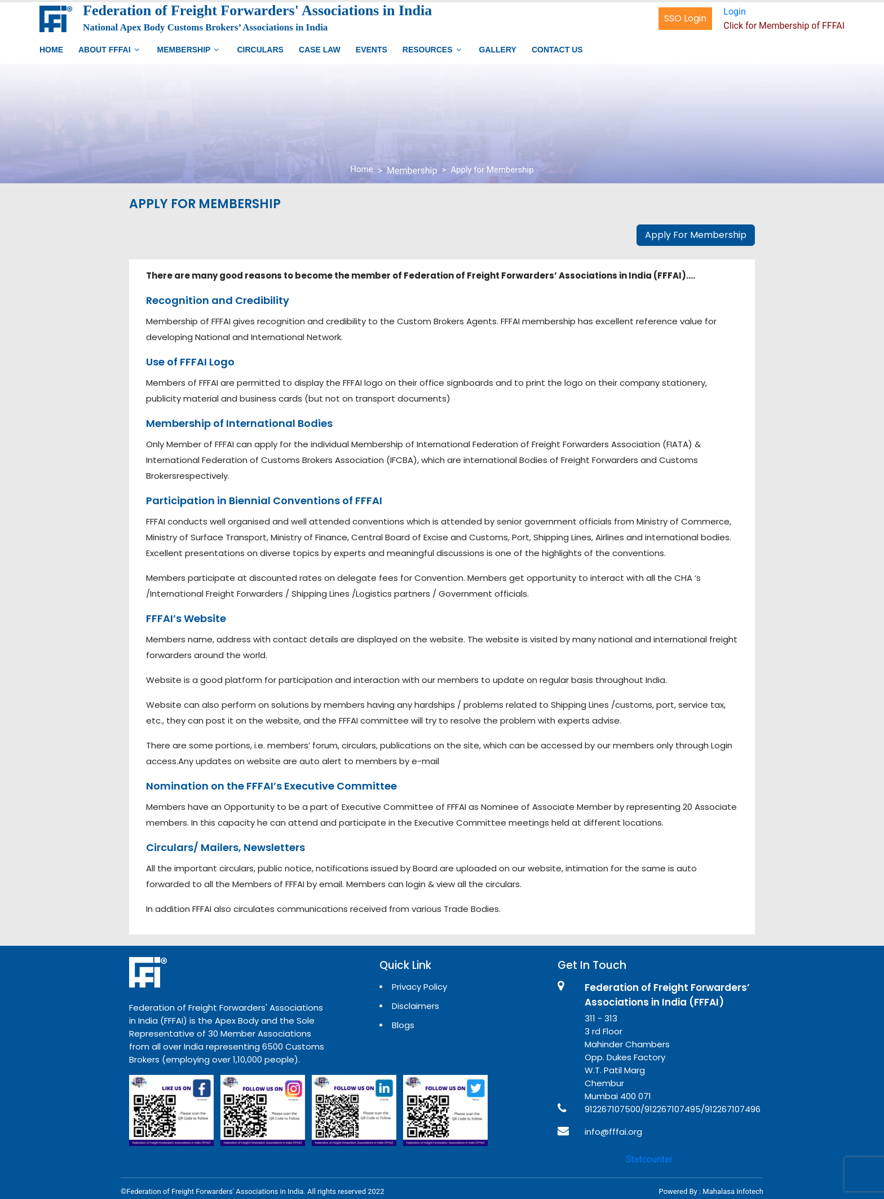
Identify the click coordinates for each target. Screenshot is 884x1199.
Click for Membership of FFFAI (784, 25)
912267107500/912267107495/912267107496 (673, 1109)
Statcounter (649, 1159)
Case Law (320, 49)
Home (51, 49)
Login (734, 11)
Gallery (497, 49)
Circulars (260, 49)
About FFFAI (104, 49)
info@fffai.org (613, 1132)
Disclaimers (415, 1006)
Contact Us (557, 49)
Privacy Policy (419, 987)
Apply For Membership (695, 234)
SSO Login (685, 18)
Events (371, 49)
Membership (184, 49)
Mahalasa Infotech (732, 1191)
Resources (428, 49)
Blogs (403, 1025)
